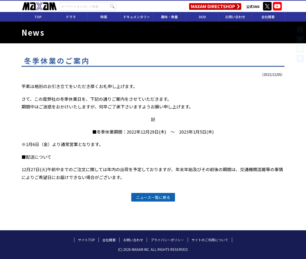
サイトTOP (86, 239)
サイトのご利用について (209, 239)
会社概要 (268, 16)
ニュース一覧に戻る (153, 197)
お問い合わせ (235, 16)
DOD (202, 16)
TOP (38, 16)
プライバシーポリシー (167, 239)
